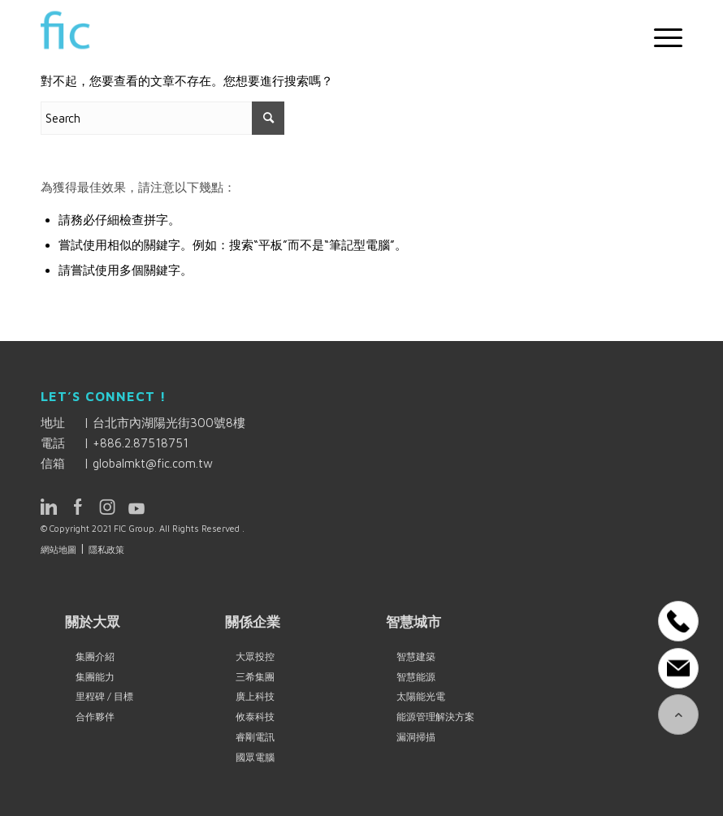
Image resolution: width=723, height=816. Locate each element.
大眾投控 (255, 656)
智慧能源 (415, 677)
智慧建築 (415, 656)
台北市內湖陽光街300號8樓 (169, 423)
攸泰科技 (255, 716)
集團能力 (95, 677)
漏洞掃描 (415, 737)
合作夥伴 (95, 716)
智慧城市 (413, 621)
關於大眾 (92, 621)
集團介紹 (95, 656)
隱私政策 (106, 549)
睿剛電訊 (255, 737)
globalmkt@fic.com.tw (153, 463)
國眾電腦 (255, 757)
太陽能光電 (420, 696)
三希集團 (255, 677)
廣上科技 (255, 696)
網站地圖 (58, 549)
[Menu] (660, 37)
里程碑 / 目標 (104, 696)
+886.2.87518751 (140, 443)
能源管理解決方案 (435, 716)
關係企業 (252, 621)
